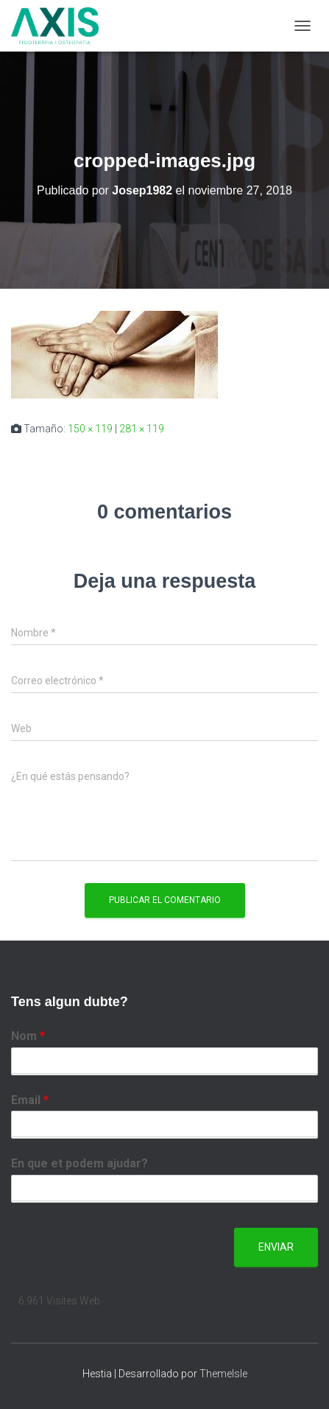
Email (30, 1100)
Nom (28, 1036)
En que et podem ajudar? (79, 1163)
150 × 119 (90, 429)
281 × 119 (141, 429)
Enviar (276, 1247)
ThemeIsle (223, 1374)
